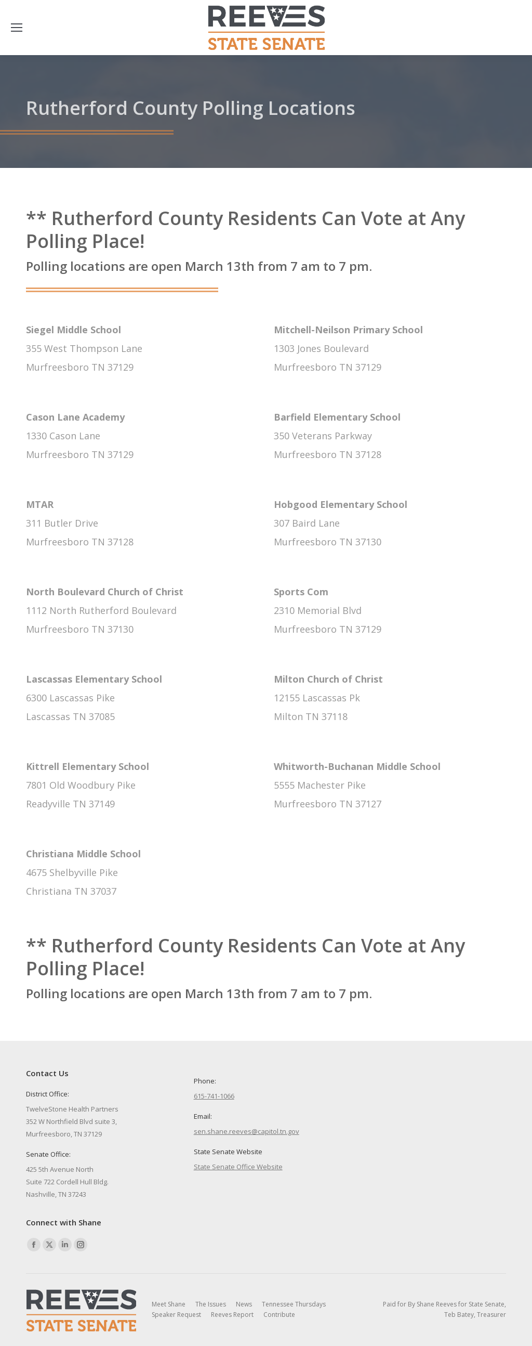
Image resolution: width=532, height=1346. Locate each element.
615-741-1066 (214, 1096)
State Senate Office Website (238, 1166)
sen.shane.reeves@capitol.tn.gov (246, 1131)
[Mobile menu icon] (16, 27)
